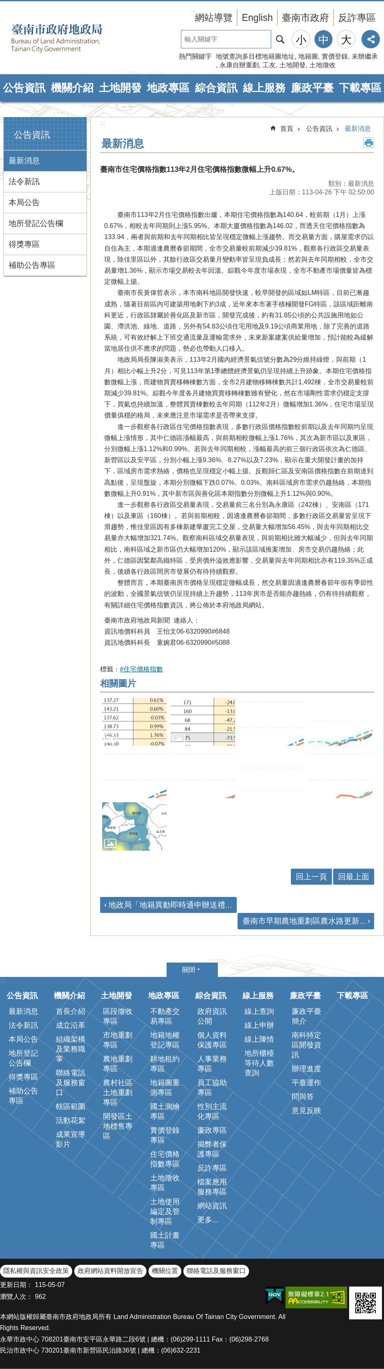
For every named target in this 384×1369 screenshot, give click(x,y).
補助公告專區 (32, 265)
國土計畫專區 (165, 1240)
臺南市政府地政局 (69, 38)
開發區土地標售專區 (118, 1126)
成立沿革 (70, 1025)
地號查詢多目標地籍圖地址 (255, 56)
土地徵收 (322, 65)
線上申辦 (259, 1025)
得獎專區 (24, 244)
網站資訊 (212, 1206)
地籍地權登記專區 (165, 1040)
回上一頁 (311, 876)
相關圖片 (118, 683)
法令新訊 (24, 181)
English (257, 17)
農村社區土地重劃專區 (118, 1093)
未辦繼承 (365, 56)
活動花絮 (70, 1120)
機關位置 (165, 1270)
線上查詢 (259, 1011)
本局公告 (24, 202)
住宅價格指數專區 (165, 1159)
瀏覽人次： (16, 1296)
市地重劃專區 (118, 1040)
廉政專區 (212, 1130)
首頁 (286, 128)
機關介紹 (72, 88)
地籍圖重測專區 (165, 1088)
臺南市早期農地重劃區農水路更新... (304, 921)
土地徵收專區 (165, 1183)
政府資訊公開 (212, 1016)
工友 (269, 65)
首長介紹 (70, 1011)
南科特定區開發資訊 (306, 1045)
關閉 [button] (188, 969)
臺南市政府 (305, 17)
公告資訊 (24, 88)
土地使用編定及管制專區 (165, 1211)
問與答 (303, 1097)
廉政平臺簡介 (306, 1016)
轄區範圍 (70, 1106)
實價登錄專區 (165, 1135)
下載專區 (360, 88)
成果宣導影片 (70, 1139)
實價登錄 (335, 56)
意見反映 (306, 1111)
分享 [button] (370, 39)
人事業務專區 (212, 1064)
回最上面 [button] (353, 876)
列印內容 (368, 142)
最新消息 (24, 160)
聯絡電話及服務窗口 (70, 1083)
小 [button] (301, 40)
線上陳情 (259, 1039)
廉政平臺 (312, 88)
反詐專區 (357, 17)
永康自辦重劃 (239, 65)
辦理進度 (306, 1069)
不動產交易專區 (165, 1016)
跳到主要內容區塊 (4, 4)
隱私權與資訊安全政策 (36, 1270)
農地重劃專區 (118, 1064)
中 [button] (323, 40)
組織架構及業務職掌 (70, 1049)
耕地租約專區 (165, 1064)
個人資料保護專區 (212, 1040)
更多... (207, 1220)
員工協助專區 (212, 1088)
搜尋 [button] (280, 39)
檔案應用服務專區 (212, 1187)
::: (2, 120)
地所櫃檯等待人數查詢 (259, 1063)
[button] (134, 722)
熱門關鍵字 (195, 56)
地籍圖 (308, 56)
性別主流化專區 (212, 1111)
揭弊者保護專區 (212, 1149)
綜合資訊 (216, 88)
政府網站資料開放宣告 (110, 1270)
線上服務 (264, 88)
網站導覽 (214, 17)
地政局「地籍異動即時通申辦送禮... (170, 905)
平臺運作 (306, 1083)
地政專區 (168, 88)
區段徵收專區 (118, 1016)
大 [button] (346, 40)
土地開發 (292, 65)
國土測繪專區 (165, 1111)
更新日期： (16, 1284)
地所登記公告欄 (36, 223)
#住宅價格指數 (141, 669)
